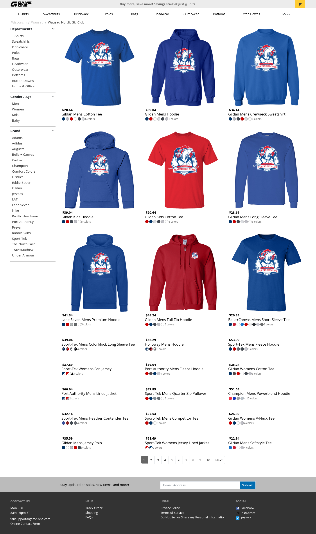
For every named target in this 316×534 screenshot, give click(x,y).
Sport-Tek (19, 238)
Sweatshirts (51, 14)
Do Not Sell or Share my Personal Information (193, 517)
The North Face (23, 244)
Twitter (243, 518)
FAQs (89, 517)
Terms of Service (172, 513)
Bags (134, 14)
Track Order (93, 508)
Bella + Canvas (23, 154)
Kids (15, 115)
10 (208, 460)
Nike (15, 210)
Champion (20, 166)
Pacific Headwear (25, 216)
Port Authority (23, 222)
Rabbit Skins (21, 233)
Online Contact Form (25, 523)
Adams (17, 138)
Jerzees (17, 194)
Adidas (17, 143)
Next (219, 460)
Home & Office (23, 86)
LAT (15, 199)
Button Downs (250, 14)
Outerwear (191, 14)
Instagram (245, 513)
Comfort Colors (23, 171)
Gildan (17, 188)
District (17, 177)
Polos (109, 14)
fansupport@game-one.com (30, 519)
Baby (16, 120)
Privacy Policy (170, 508)
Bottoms (219, 14)
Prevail (17, 227)
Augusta (18, 149)
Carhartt (18, 160)
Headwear (161, 14)
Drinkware (81, 14)
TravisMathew (23, 250)
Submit (247, 485)
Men (15, 103)
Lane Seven (20, 205)
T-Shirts (23, 14)
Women (18, 109)
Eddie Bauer (21, 182)
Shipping (91, 513)
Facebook (244, 508)
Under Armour (23, 255)
